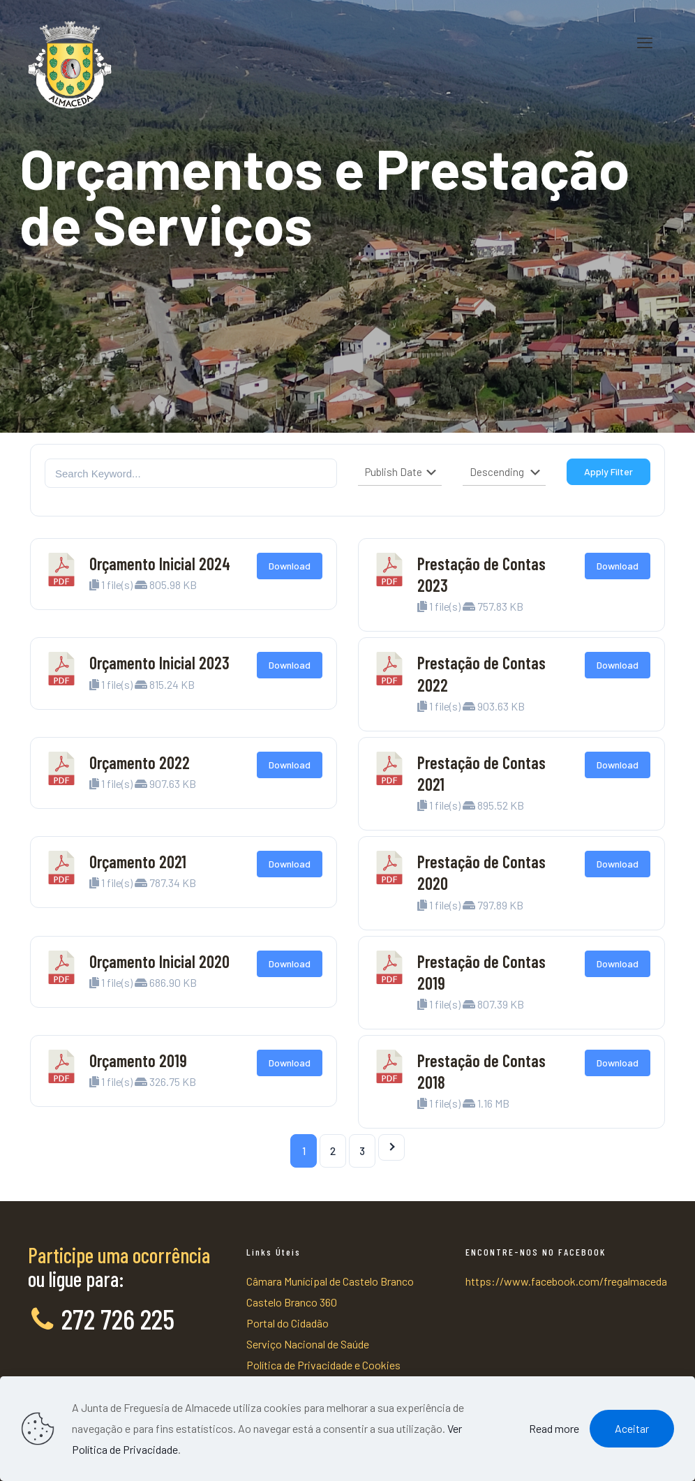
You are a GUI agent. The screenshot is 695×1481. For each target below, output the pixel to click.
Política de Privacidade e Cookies (323, 1364)
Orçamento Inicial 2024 (159, 563)
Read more (554, 1428)
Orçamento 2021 (137, 861)
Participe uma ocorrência (119, 1254)
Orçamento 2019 (138, 1060)
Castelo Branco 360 (291, 1302)
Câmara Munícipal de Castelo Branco (330, 1281)
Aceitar (632, 1428)
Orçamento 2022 (139, 762)
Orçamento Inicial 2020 (159, 961)
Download (290, 566)
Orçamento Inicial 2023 (159, 663)
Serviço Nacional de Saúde (307, 1343)
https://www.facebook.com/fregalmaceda (566, 1281)
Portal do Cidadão (287, 1323)
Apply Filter (608, 471)
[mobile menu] (645, 42)
